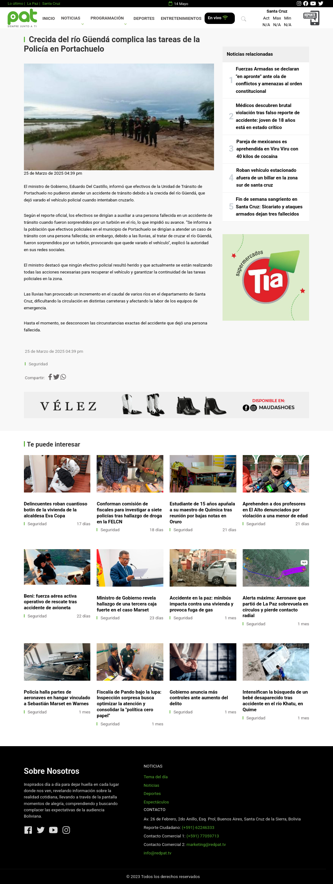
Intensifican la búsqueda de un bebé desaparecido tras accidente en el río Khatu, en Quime (275, 701)
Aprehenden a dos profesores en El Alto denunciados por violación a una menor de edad (275, 510)
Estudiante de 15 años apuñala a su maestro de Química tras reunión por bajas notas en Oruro (202, 513)
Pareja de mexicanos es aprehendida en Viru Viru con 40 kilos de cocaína (267, 149)
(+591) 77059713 (202, 836)
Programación (107, 18)
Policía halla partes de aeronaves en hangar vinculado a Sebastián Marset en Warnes (57, 698)
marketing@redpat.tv (206, 844)
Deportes (144, 18)
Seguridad (38, 364)
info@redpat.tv (157, 853)
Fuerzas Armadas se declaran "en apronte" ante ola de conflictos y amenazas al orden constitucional (269, 80)
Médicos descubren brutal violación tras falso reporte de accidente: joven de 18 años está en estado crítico (268, 117)
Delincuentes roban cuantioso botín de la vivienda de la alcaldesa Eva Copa (55, 510)
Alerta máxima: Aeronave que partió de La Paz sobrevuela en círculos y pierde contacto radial (275, 607)
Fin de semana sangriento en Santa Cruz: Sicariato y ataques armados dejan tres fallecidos (269, 206)
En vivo (218, 17)
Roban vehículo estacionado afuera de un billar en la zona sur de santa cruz (267, 177)
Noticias (70, 18)
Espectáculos (156, 802)
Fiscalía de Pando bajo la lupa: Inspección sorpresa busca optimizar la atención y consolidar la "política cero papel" (129, 704)
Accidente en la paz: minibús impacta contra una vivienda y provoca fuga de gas (201, 604)
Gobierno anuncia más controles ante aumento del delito (199, 698)
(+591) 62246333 (198, 827)
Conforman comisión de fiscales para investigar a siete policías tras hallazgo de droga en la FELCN (129, 513)
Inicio (48, 18)
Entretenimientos (181, 18)
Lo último (15, 3)
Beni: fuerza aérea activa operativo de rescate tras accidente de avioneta (50, 602)
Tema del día (155, 776)
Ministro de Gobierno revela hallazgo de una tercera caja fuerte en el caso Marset (126, 604)
